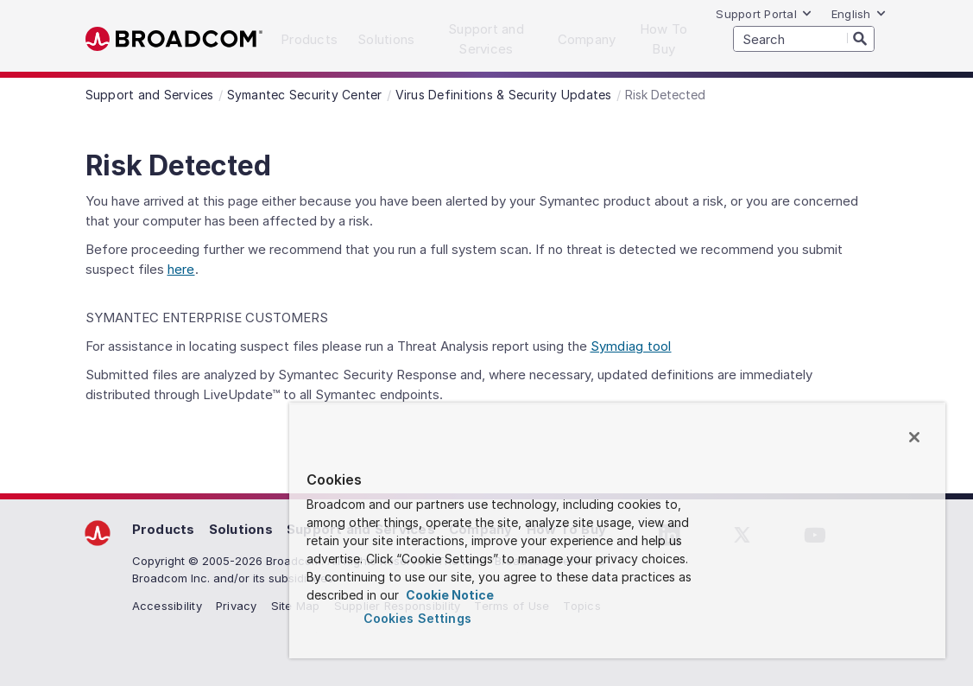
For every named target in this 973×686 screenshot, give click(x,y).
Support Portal (764, 14)
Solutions (241, 529)
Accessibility (167, 606)
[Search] (861, 38)
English (859, 14)
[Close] (914, 437)
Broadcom (173, 39)
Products (163, 529)
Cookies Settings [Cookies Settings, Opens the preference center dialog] (417, 618)
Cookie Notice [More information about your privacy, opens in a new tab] (448, 595)
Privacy (236, 606)
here (181, 269)
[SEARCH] (804, 39)
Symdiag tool (631, 346)
